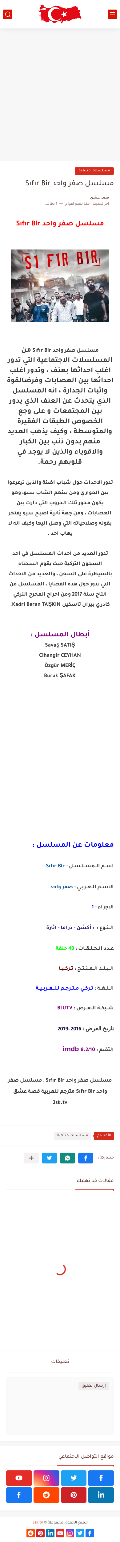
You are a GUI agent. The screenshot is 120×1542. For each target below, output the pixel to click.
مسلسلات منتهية (94, 171)
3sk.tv (37, 1523)
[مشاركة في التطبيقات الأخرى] (31, 1158)
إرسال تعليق (94, 1386)
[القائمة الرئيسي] (112, 14)
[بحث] (7, 14)
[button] (85, 1158)
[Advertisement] (60, 95)
